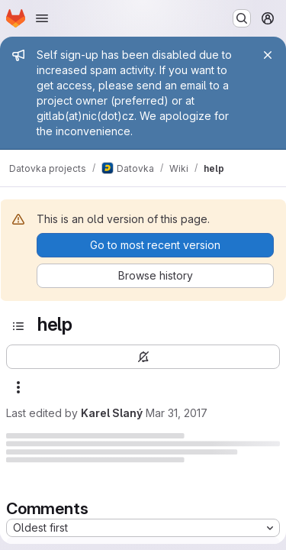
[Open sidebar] (18, 326)
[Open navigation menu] (42, 18)
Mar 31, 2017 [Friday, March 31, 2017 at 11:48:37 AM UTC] (176, 412)
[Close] (268, 55)
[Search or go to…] (242, 18)
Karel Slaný (112, 412)
